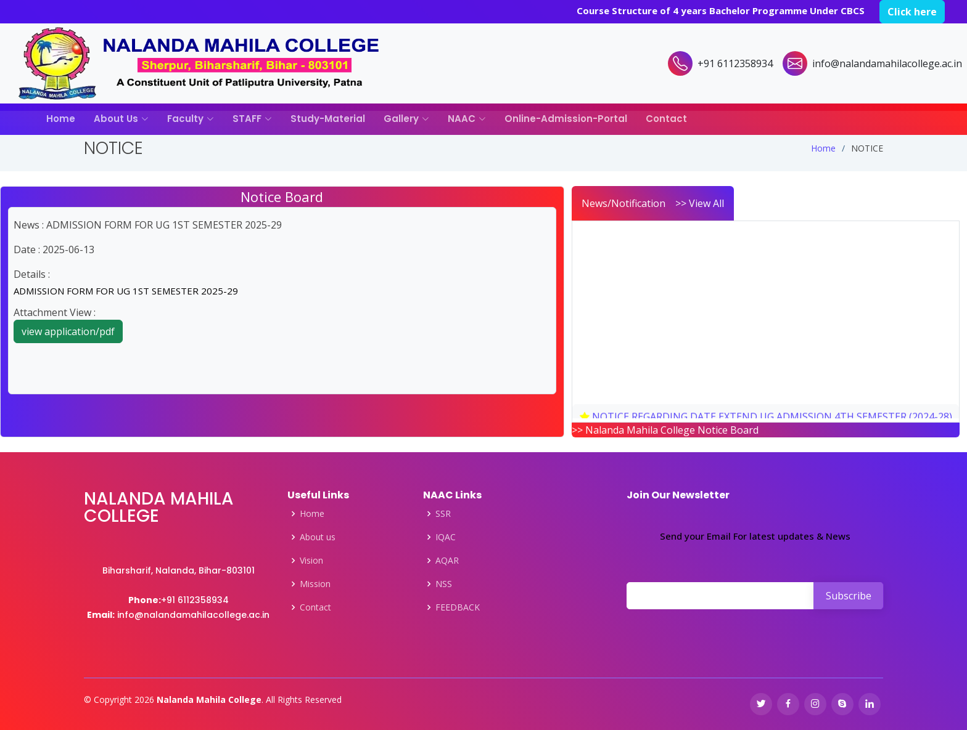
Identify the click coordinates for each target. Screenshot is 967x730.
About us (317, 537)
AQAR (447, 560)
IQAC (445, 537)
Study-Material (327, 118)
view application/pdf (68, 331)
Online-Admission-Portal (565, 118)
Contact (666, 118)
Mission (315, 584)
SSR (443, 513)
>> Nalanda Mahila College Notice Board (665, 430)
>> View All (699, 203)
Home (60, 118)
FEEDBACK (457, 607)
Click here (912, 11)
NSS (443, 584)
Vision (311, 560)
